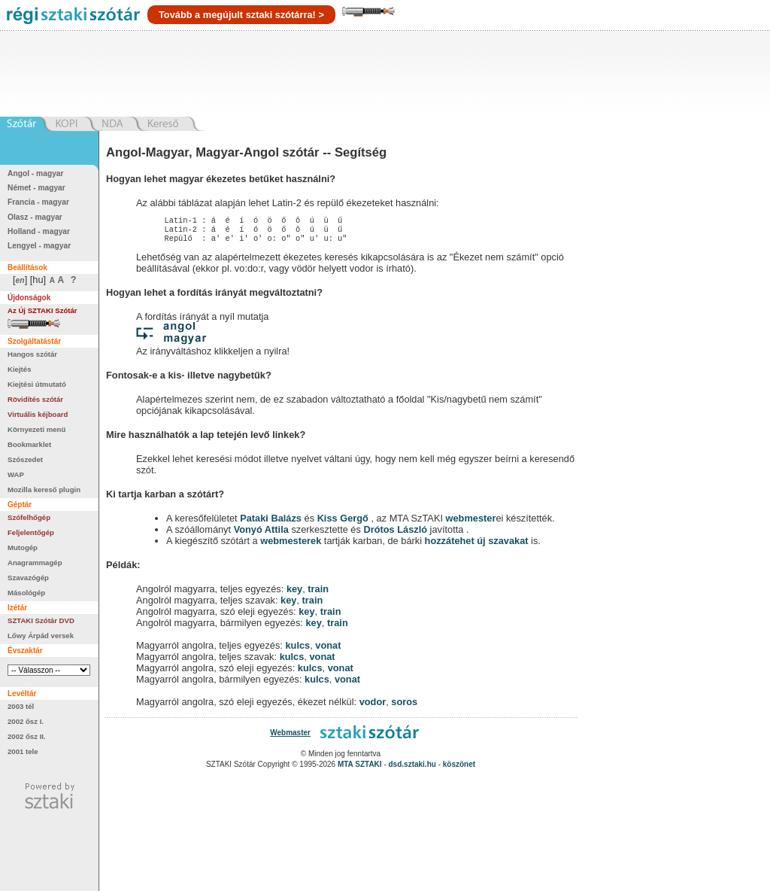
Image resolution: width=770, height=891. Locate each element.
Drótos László (395, 534)
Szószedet (25, 459)
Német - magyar (36, 188)
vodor (373, 706)
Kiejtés (19, 369)
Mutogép (23, 547)
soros (404, 706)
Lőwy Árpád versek (41, 635)
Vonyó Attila (261, 534)
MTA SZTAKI (360, 769)
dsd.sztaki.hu (412, 769)
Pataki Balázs (272, 522)
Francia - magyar (38, 202)
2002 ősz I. (26, 721)
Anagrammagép (35, 562)
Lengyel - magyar (39, 246)
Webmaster (290, 737)
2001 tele (23, 751)
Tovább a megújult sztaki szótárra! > (241, 14)
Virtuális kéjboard (38, 414)
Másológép (26, 592)
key (294, 593)
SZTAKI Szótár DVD (41, 620)
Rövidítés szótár (35, 399)
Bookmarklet (29, 444)
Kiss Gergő (344, 522)
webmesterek (290, 545)
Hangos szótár (32, 354)
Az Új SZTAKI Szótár (42, 310)
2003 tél (21, 706)
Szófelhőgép (29, 517)
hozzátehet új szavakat (477, 545)
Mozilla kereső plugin (44, 489)
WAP (16, 474)
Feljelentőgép (31, 532)
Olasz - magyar (35, 217)
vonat (328, 649)
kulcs (297, 649)
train (318, 593)
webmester (471, 522)
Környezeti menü (36, 429)
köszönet (459, 769)
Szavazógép (28, 577)
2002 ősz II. (27, 736)
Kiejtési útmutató (37, 384)
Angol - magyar (36, 173)
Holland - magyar (39, 231)
